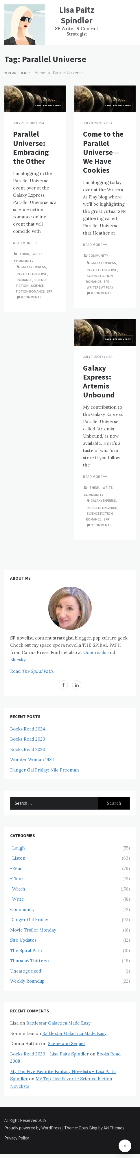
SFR (50, 291)
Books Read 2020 (27, 749)
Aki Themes (114, 1128)
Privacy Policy (16, 1138)
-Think (24, 254)
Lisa (41, 123)
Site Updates (23, 940)
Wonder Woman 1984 (32, 759)
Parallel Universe (32, 274)
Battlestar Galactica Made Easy (58, 1023)
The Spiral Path (26, 950)
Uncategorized (25, 971)
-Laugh (17, 848)
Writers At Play (100, 287)
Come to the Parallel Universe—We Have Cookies (103, 152)
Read (32, 671)
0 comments (31, 297)
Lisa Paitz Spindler (76, 15)
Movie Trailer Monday (33, 930)
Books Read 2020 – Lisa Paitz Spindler (49, 1054)
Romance (24, 280)
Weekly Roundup (27, 981)
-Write (37, 254)
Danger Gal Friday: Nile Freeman (44, 770)
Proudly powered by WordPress (33, 1128)
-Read (16, 868)
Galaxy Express (33, 267)
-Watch (17, 889)
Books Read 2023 (27, 739)
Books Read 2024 (27, 729)
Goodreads (94, 652)
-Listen (17, 858)
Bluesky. (18, 659)
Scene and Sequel (66, 1043)
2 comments (101, 525)
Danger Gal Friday (29, 919)
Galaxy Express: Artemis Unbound (99, 381)
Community (23, 261)
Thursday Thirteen (29, 960)
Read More (25, 243)
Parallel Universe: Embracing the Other (31, 147)
